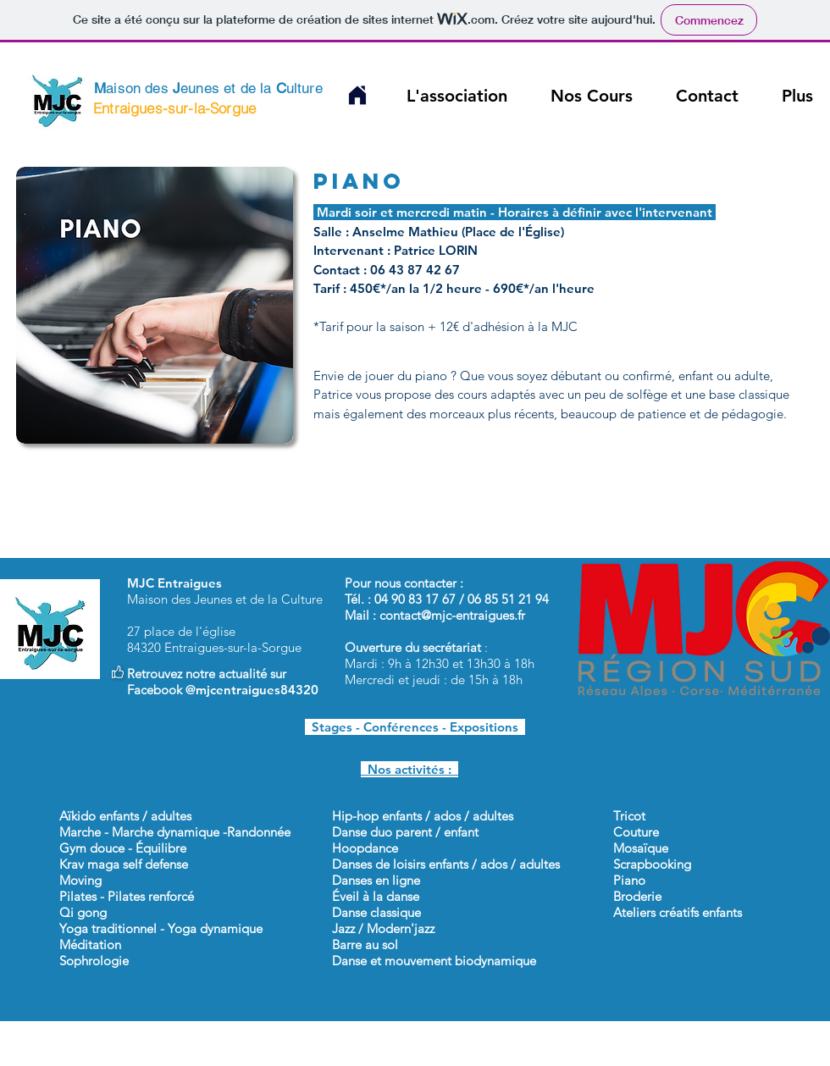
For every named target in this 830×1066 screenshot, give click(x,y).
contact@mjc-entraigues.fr (452, 615)
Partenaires (519, 1058)
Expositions (487, 727)
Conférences (401, 727)
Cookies (584, 1058)
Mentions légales (665, 1058)
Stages (328, 727)
